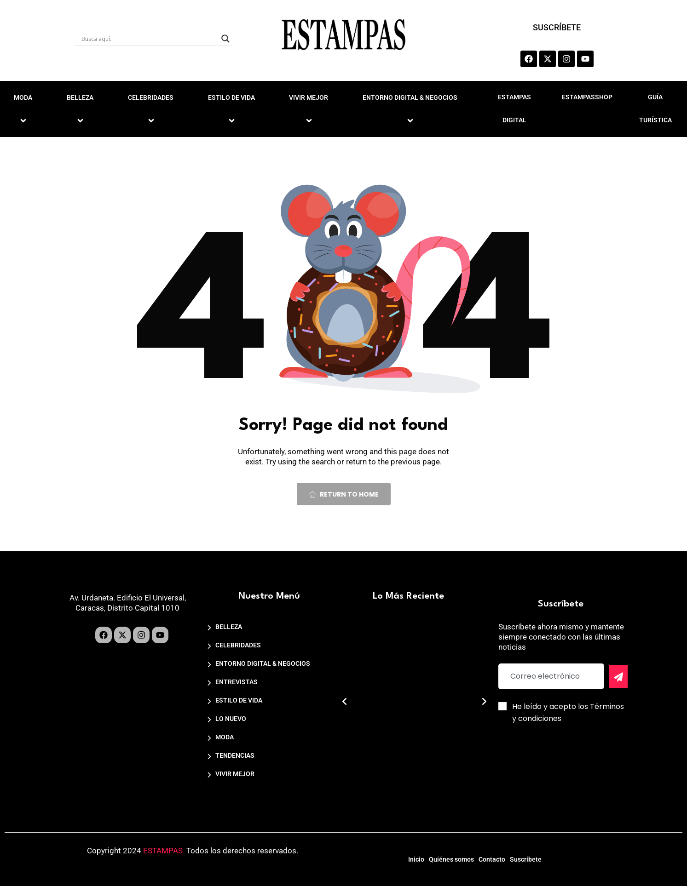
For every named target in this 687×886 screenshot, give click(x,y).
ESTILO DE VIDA (233, 108)
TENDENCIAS (234, 755)
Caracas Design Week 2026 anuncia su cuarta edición (411, 740)
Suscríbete (546, 857)
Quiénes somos (444, 857)
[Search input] (149, 38)
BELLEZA (81, 108)
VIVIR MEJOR (310, 108)
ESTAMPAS (163, 850)
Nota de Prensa (397, 762)
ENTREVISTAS (236, 682)
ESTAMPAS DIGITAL (514, 108)
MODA (224, 737)
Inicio (395, 857)
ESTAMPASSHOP (587, 97)
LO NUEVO (230, 718)
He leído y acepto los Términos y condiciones (568, 712)
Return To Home (344, 494)
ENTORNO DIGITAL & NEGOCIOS (411, 108)
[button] (344, 701)
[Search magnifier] (225, 38)
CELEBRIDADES (152, 108)
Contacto (498, 857)
